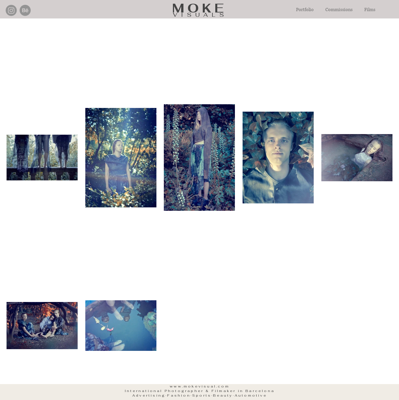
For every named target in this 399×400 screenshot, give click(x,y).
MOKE (199, 8)
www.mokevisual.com (200, 386)
